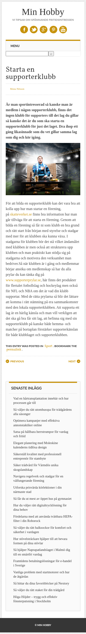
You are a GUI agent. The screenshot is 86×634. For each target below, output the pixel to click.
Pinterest (53, 29)
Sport (48, 346)
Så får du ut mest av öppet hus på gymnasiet (42, 498)
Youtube (63, 29)
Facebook (24, 29)
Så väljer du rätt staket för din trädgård (38, 590)
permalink (13, 349)
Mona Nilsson (17, 88)
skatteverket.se (21, 214)
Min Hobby (43, 12)
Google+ (43, 29)
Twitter (34, 29)
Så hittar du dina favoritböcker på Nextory (41, 583)
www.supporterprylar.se (23, 280)
